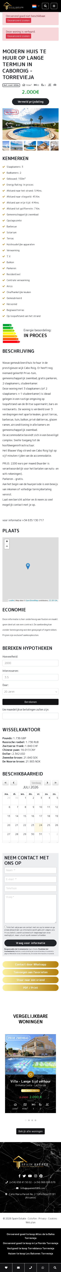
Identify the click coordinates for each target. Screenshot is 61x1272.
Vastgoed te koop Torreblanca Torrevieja (30, 1248)
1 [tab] (26, 1120)
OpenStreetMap (31, 600)
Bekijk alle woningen (30, 1131)
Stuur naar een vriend (31, 980)
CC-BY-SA (53, 600)
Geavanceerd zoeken (18, 20)
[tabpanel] (30, 1075)
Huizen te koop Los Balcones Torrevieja (30, 1253)
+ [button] (7, 541)
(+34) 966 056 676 (44, 1182)
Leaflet (11, 600)
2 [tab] (29, 1120)
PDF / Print (30, 987)
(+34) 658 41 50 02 (21, 1182)
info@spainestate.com (32, 1188)
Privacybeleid (9, 932)
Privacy (42, 1218)
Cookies (52, 1218)
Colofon (32, 1218)
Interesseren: (10, 671)
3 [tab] (32, 1120)
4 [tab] (35, 1120)
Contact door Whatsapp (30, 964)
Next (54, 124)
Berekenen (30, 702)
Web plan (30, 1222)
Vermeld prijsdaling (30, 101)
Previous (6, 124)
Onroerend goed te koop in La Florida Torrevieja (30, 1243)
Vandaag (36, 782)
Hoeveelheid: (10, 656)
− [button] (7, 546)
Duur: (5, 685)
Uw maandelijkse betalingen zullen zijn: (25, 709)
